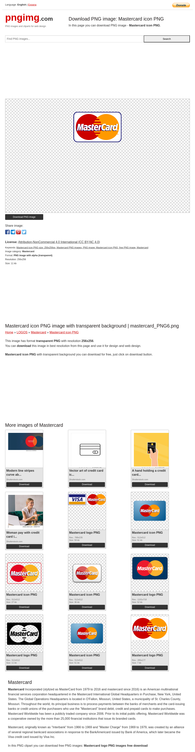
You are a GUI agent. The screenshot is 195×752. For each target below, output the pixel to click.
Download (24, 484)
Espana (32, 4)
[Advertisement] (97, 72)
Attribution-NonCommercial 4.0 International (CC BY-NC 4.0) (59, 242)
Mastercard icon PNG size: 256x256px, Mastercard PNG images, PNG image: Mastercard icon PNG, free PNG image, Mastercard (82, 247)
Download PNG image (24, 217)
